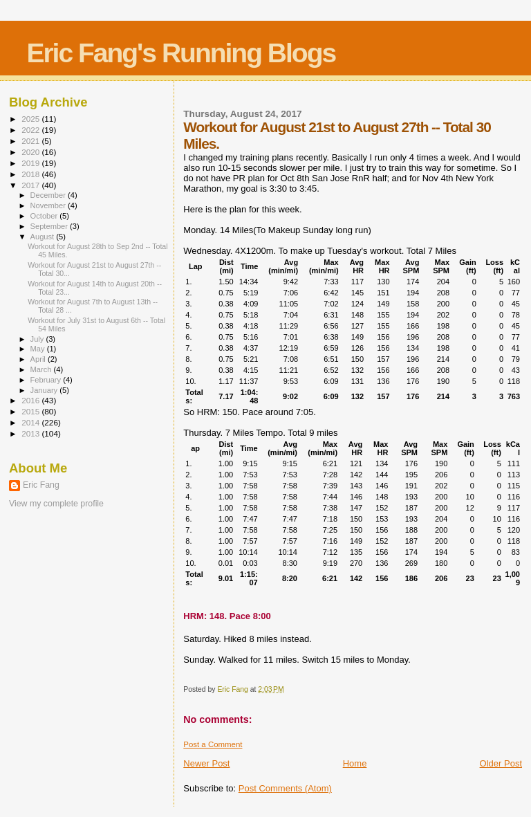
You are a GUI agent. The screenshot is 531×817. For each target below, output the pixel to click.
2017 (31, 185)
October (45, 216)
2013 (31, 433)
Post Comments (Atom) (285, 788)
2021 (31, 140)
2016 (31, 400)
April (39, 359)
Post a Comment (212, 744)
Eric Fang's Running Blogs (180, 53)
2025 (31, 118)
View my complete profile (56, 503)
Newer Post (206, 763)
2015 (31, 411)
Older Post (501, 763)
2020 (31, 151)
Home (355, 763)
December (49, 195)
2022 (31, 129)
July (38, 339)
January (45, 390)
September (50, 226)
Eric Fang (41, 485)
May (38, 349)
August (43, 236)
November (49, 205)
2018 (31, 173)
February (47, 380)
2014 (31, 422)
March (42, 369)
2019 (31, 162)
